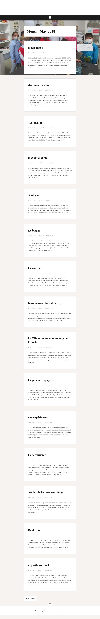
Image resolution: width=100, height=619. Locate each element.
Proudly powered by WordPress (40, 615)
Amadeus (57, 615)
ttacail (41, 52)
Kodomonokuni (40, 157)
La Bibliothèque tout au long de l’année (47, 340)
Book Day (36, 534)
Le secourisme (39, 455)
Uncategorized (50, 52)
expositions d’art (41, 569)
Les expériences (40, 417)
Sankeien (35, 195)
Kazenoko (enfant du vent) (49, 303)
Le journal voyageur (44, 380)
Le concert (36, 268)
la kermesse (37, 47)
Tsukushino (37, 122)
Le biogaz (35, 230)
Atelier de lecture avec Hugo (45, 494)
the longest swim (41, 85)
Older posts (30, 602)
